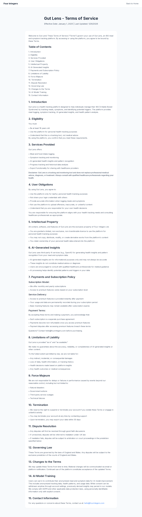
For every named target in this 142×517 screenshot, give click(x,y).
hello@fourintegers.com (94, 503)
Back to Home (132, 3)
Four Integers (11, 3)
